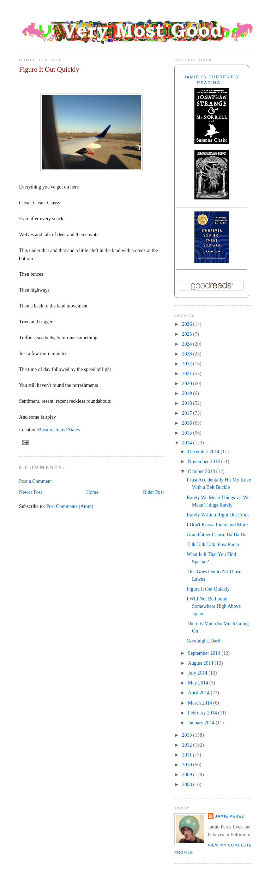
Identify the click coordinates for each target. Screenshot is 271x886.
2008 (187, 784)
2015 (187, 433)
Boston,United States (59, 429)
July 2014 (198, 673)
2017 (187, 413)
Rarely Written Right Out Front (218, 514)
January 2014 (202, 722)
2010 (187, 764)
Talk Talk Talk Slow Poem (213, 544)
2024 (187, 344)
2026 (187, 324)
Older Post (153, 492)
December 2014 (204, 451)
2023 (187, 354)
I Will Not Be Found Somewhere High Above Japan (214, 606)
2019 (187, 393)
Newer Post (30, 492)
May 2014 (199, 683)
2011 (187, 755)
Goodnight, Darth (204, 640)
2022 (187, 363)
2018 (187, 403)
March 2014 (200, 703)
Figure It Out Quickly (49, 69)
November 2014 (204, 461)
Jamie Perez (229, 816)
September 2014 (205, 653)
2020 (187, 383)
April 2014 (199, 692)
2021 (187, 373)
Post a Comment (35, 481)
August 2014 (201, 663)
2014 (187, 442)
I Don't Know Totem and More (217, 524)
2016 (187, 423)
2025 (187, 334)
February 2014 (203, 713)
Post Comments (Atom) (69, 506)
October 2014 (202, 471)
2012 (187, 745)
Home (92, 492)
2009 (187, 774)
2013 (187, 735)
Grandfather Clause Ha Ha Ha (216, 534)
